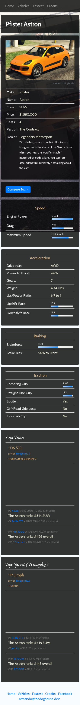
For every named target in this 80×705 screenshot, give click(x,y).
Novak (15, 510)
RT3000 (19, 531)
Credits (52, 6)
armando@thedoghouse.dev (39, 699)
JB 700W (19, 658)
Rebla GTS (17, 521)
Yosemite (20, 542)
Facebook (65, 694)
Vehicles (23, 6)
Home (9, 6)
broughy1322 (23, 453)
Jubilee (15, 648)
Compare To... (16, 189)
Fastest (38, 6)
